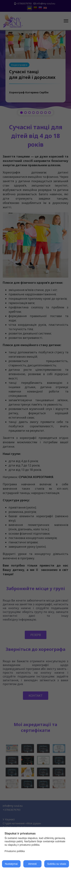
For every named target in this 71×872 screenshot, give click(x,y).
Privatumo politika (15, 851)
